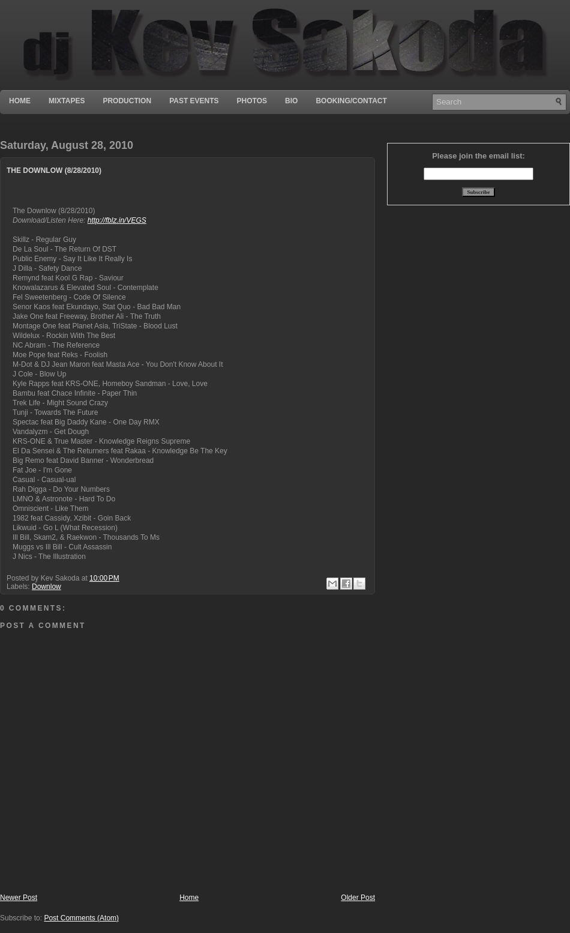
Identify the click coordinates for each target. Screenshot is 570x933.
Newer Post (18, 897)
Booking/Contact (351, 101)
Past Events (193, 101)
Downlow (46, 586)
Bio (291, 101)
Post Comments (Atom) (81, 918)
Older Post (358, 897)
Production (127, 101)
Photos (252, 101)
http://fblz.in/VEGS (117, 220)
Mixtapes (67, 101)
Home (20, 101)
